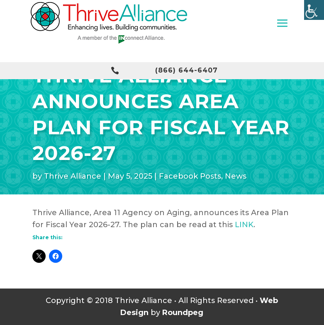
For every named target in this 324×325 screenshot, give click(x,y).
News (235, 176)
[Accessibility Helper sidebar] (314, 10)
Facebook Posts (190, 176)
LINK (244, 224)
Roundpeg (182, 312)
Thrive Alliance (72, 176)
